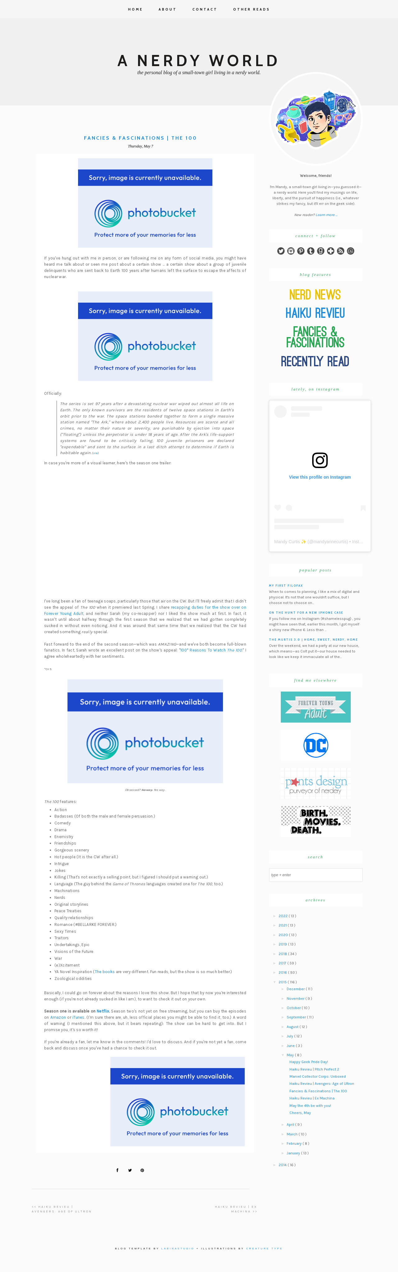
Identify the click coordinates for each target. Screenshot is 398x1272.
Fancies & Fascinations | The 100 (318, 1091)
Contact (205, 9)
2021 (283, 925)
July (290, 1036)
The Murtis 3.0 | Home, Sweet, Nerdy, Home (313, 639)
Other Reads (251, 9)
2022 (284, 916)
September (297, 1017)
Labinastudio (178, 1248)
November (296, 998)
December (296, 989)
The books (105, 971)
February (295, 1143)
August (293, 1027)
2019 (283, 944)
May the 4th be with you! (310, 1105)
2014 (283, 1165)
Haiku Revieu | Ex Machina (312, 1098)
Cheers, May (300, 1113)
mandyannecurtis (330, 541)
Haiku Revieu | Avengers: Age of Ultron (321, 1083)
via (95, 453)
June (291, 1046)
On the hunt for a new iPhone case (306, 612)
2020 (284, 935)
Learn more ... (326, 215)
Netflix (103, 1011)
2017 (283, 963)
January (294, 1153)
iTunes (78, 1017)
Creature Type (264, 1248)
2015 (283, 982)
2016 (283, 972)
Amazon (58, 1017)
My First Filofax (286, 585)
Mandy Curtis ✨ (290, 541)
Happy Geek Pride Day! (308, 1062)
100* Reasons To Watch (211, 650)
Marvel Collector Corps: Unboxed (317, 1076)
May (291, 1055)
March (292, 1134)
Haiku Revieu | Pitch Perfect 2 (314, 1069)
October (294, 1008)
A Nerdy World (199, 60)
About (168, 9)
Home (135, 9)
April (291, 1124)
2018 (283, 954)
